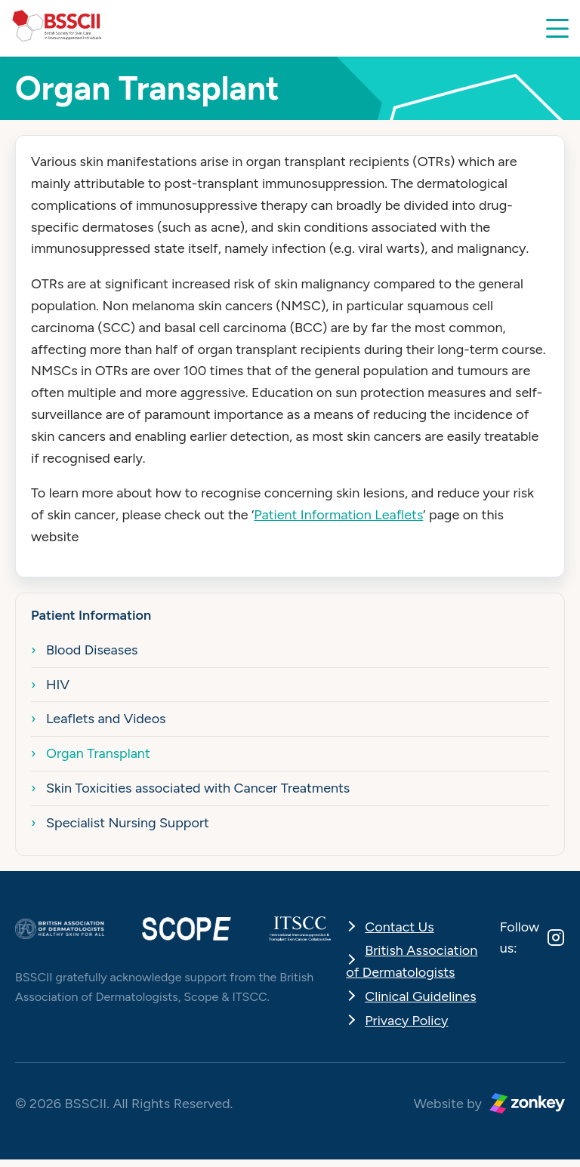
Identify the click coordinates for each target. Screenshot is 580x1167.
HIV (57, 684)
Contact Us (399, 927)
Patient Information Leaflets (338, 515)
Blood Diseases (91, 650)
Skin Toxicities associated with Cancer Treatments (198, 788)
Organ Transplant (98, 753)
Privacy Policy (406, 1020)
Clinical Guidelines (420, 996)
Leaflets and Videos (106, 718)
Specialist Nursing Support (127, 822)
